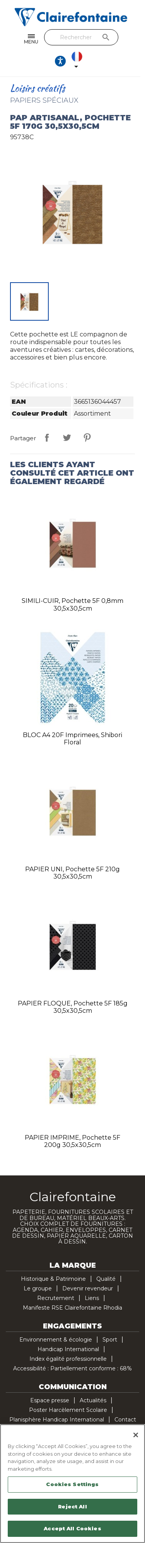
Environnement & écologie (55, 1339)
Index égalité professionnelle (68, 1358)
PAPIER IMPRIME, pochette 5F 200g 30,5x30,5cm (72, 1141)
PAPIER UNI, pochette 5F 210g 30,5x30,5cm (72, 873)
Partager (47, 437)
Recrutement (55, 1298)
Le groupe (38, 1288)
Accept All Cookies (72, 1528)
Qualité (106, 1278)
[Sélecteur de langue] (81, 61)
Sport (109, 1339)
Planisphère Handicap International (56, 1419)
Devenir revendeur (87, 1288)
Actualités (93, 1400)
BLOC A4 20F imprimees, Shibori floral (72, 738)
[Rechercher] (83, 37)
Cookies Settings (72, 1484)
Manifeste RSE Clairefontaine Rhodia (72, 1307)
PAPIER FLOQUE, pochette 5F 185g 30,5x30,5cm (73, 1007)
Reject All (72, 1506)
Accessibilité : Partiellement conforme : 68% (72, 1368)
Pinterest (87, 437)
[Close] (135, 1434)
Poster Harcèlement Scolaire (68, 1410)
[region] (72, 1483)
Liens (92, 1298)
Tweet (67, 437)
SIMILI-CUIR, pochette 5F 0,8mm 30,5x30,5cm (72, 604)
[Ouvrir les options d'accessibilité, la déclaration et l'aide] (62, 61)
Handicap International (68, 1349)
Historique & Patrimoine (53, 1278)
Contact (125, 1419)
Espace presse (49, 1400)
